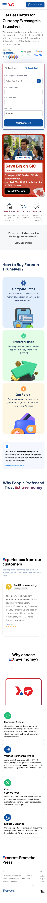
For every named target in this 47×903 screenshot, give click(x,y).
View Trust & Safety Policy (16, 465)
